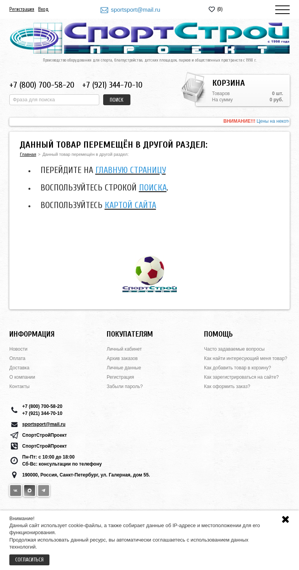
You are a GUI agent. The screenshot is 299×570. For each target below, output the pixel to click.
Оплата (17, 358)
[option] (149, 121)
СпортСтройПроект (44, 435)
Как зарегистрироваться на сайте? (241, 377)
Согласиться (29, 559)
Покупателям (130, 334)
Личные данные (124, 368)
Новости (18, 349)
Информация (32, 334)
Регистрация (21, 9)
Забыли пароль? (125, 386)
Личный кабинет (124, 349)
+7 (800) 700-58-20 (41, 85)
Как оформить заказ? (227, 386)
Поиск (116, 100)
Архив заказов (122, 358)
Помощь (218, 334)
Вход (43, 9)
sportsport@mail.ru (135, 9)
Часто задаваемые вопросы (234, 349)
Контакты (19, 386)
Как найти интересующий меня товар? (245, 358)
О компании (22, 377)
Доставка (19, 368)
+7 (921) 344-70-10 (112, 85)
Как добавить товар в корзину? (237, 368)
